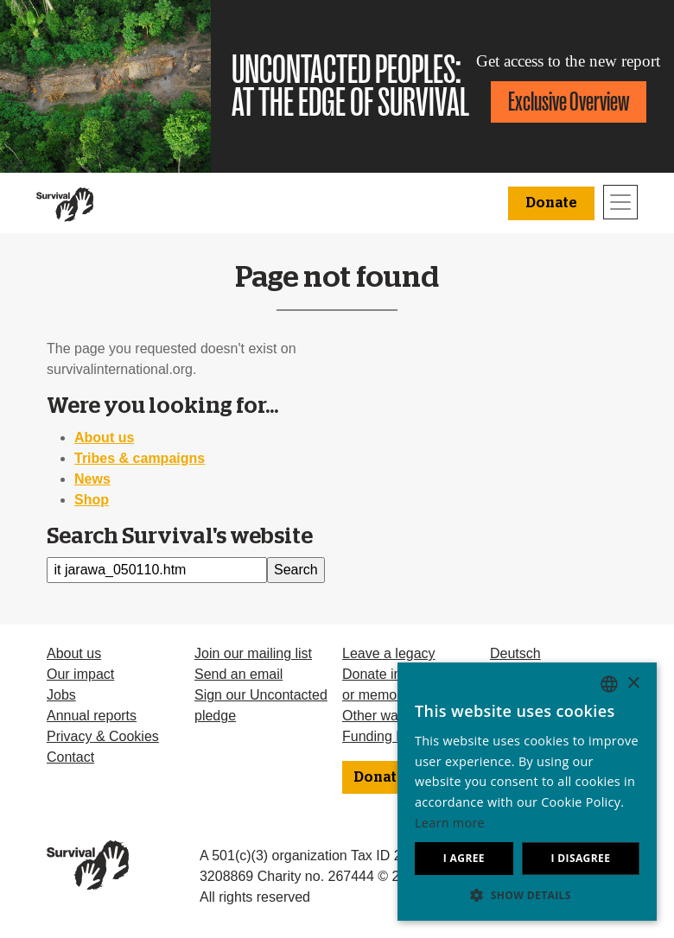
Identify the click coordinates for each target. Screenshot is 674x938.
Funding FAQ (382, 736)
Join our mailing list (253, 653)
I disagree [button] (580, 858)
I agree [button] (464, 858)
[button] (527, 894)
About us (104, 437)
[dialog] (527, 791)
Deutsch (515, 653)
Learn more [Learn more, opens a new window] (450, 822)
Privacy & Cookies (103, 736)
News (92, 479)
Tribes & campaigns (139, 458)
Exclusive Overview (568, 101)
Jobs (61, 695)
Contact (70, 757)
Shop (91, 499)
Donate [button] (551, 203)
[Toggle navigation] (620, 202)
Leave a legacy (389, 653)
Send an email (238, 674)
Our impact (80, 674)
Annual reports (92, 715)
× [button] (632, 683)
